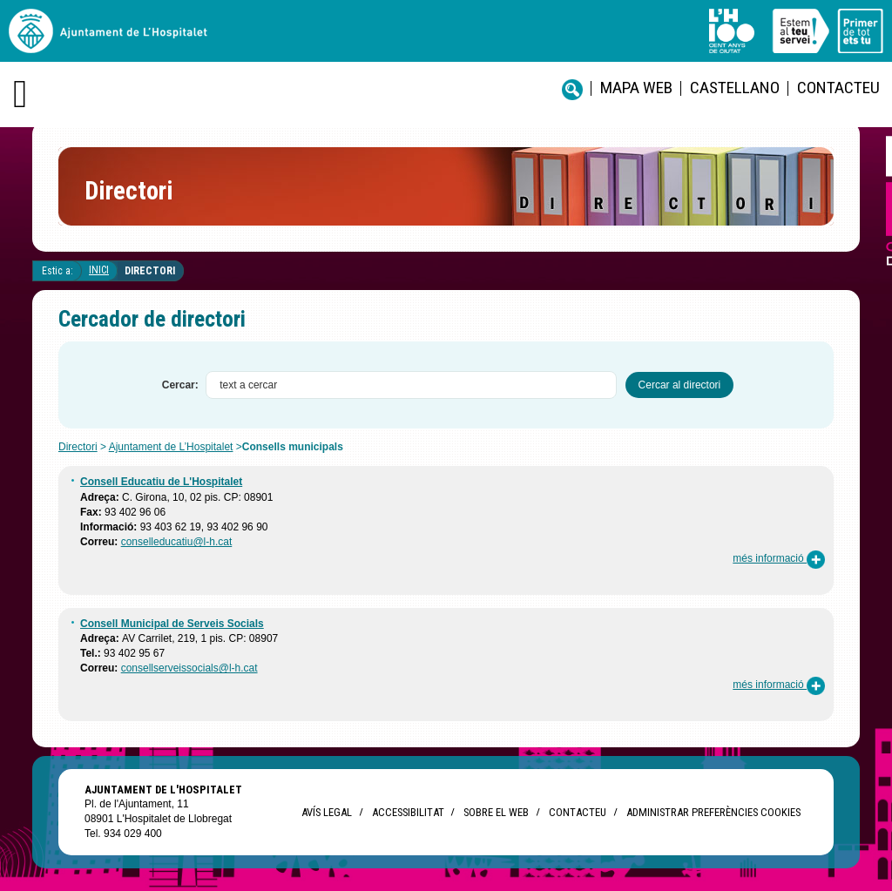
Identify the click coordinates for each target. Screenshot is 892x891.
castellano (735, 88)
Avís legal (326, 812)
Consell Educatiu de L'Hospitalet (161, 482)
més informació (779, 558)
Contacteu (838, 88)
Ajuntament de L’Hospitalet (171, 447)
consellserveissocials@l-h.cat (189, 668)
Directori (150, 271)
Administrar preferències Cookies (713, 812)
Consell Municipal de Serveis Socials (172, 624)
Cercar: (180, 385)
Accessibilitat (407, 812)
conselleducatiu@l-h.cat (177, 542)
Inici (99, 270)
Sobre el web (496, 812)
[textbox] (411, 385)
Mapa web (636, 88)
